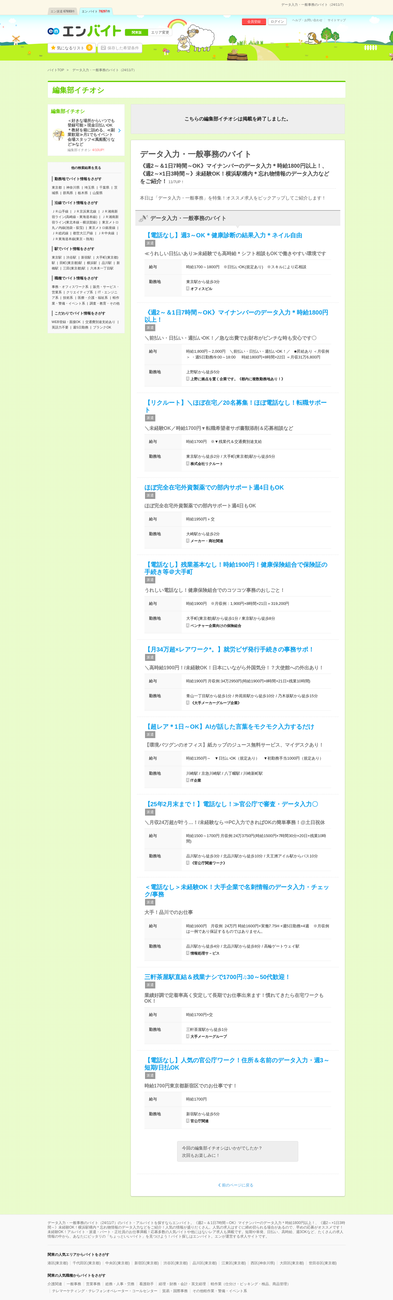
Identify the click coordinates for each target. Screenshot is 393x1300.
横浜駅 (92, 263)
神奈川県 (73, 187)
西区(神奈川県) (263, 1263)
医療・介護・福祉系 (93, 297)
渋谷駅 (71, 257)
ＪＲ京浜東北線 (84, 211)
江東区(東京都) (234, 1263)
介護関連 (55, 1284)
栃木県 (83, 193)
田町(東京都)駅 (71, 263)
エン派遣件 (63, 11)
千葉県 (104, 187)
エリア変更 (160, 32)
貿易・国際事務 (175, 1291)
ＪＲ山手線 (60, 211)
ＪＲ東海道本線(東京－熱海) (73, 239)
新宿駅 (86, 257)
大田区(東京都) (292, 1263)
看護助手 (146, 1284)
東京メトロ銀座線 (102, 227)
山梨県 (98, 193)
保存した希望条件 (123, 48)
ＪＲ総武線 (60, 233)
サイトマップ (337, 20)
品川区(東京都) (205, 1263)
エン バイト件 (96, 11)
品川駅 (107, 263)
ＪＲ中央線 (106, 233)
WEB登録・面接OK (66, 322)
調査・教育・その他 (105, 303)
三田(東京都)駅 (74, 268)
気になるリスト (75, 47)
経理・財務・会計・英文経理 (182, 1284)
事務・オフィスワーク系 (70, 287)
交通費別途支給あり (100, 322)
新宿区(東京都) (146, 1263)
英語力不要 (60, 327)
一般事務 (74, 1284)
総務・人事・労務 (119, 1284)
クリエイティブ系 (79, 292)
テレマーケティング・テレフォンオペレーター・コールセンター (104, 1291)
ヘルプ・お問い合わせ (307, 20)
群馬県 (68, 193)
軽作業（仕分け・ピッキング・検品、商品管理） (251, 1284)
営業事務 (93, 1284)
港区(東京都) (58, 1263)
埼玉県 (89, 187)
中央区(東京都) (117, 1263)
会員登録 (254, 21)
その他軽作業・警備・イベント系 (220, 1291)
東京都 (57, 187)
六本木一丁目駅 (102, 268)
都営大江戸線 (83, 233)
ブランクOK (102, 327)
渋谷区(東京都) (175, 1263)
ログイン (277, 21)
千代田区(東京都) (87, 1263)
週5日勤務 (80, 327)
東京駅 (57, 257)
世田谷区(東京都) (323, 1263)
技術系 (68, 297)
